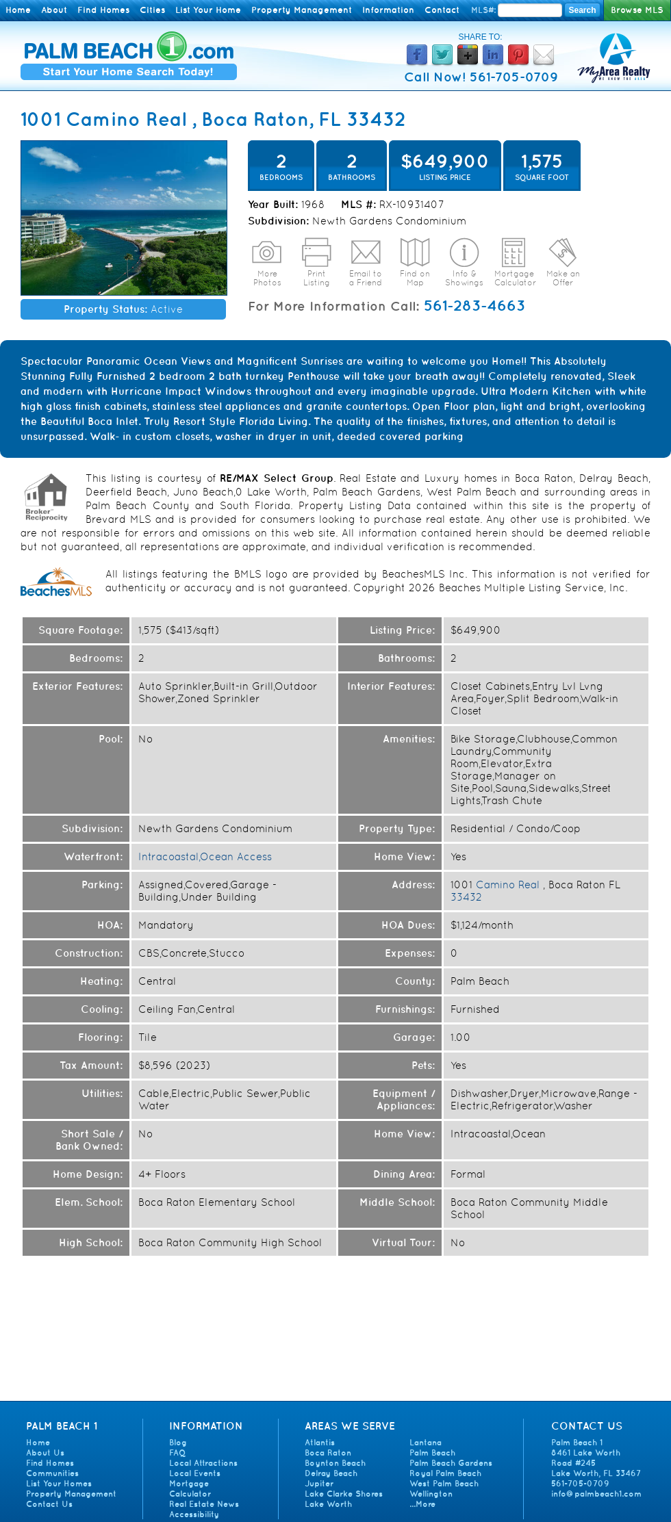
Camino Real (126, 118)
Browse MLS (637, 10)
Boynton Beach (335, 1462)
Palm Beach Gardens (450, 1462)
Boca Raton (328, 1452)
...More (422, 1503)
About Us (45, 1452)
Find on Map (415, 278)
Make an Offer (563, 278)
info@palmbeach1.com (596, 1493)
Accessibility (194, 1514)
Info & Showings (464, 278)
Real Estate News (204, 1503)
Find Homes (103, 10)
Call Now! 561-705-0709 (481, 76)
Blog (178, 1442)
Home (18, 10)
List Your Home (208, 10)
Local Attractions (203, 1462)
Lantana (425, 1442)
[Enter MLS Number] (530, 10)
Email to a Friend (365, 278)
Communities (52, 1473)
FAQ (177, 1452)
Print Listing (316, 278)
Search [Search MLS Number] (582, 10)
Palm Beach (432, 1452)
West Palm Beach (444, 1483)
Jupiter (319, 1483)
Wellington (431, 1493)
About (54, 10)
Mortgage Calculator (515, 278)
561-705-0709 (580, 1483)
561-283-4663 (474, 305)
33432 (376, 118)
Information (388, 10)
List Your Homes (59, 1483)
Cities (152, 10)
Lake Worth (328, 1503)
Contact (442, 10)
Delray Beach (331, 1473)
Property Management (301, 10)
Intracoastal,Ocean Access (205, 856)
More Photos (267, 278)
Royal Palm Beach (445, 1473)
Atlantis (320, 1442)
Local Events (194, 1473)
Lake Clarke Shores (344, 1493)
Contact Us (49, 1503)
